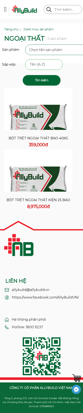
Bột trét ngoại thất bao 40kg (38, 138)
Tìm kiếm (41, 80)
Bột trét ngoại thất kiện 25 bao (38, 200)
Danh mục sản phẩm (38, 29)
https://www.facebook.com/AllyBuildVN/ (45, 297)
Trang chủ (11, 29)
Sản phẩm (10, 50)
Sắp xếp (9, 64)
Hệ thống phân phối (29, 319)
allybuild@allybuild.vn (30, 290)
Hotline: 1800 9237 (27, 327)
